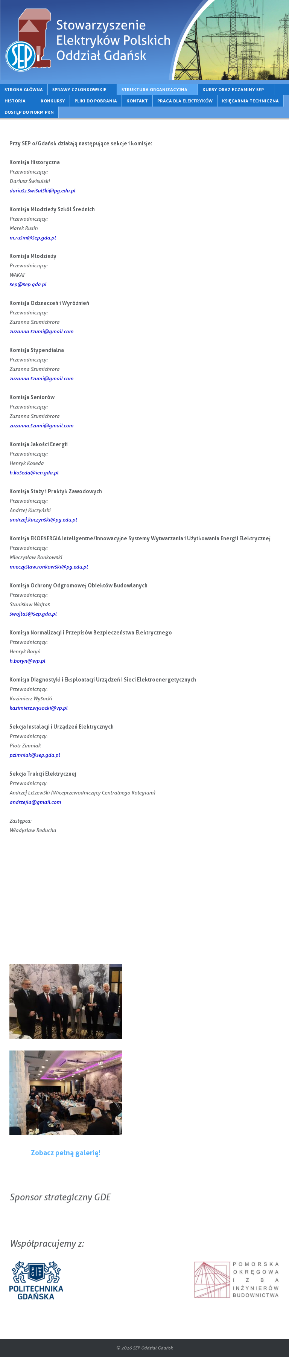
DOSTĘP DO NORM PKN (29, 112)
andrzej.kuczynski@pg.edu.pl (43, 519)
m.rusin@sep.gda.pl (32, 237)
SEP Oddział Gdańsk (153, 1348)
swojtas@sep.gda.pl (32, 613)
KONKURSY (53, 101)
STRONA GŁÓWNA (24, 89)
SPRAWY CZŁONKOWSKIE (79, 89)
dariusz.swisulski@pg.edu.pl (42, 190)
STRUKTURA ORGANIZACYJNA (154, 89)
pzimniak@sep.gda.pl (34, 755)
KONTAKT (137, 101)
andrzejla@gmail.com (35, 802)
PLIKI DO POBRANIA (96, 101)
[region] (144, 40)
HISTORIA (15, 101)
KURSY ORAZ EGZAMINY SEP (233, 89)
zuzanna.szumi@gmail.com (41, 331)
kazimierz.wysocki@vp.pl (38, 707)
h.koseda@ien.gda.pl (33, 472)
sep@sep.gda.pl (27, 284)
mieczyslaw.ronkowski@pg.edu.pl (48, 566)
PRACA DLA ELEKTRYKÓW (185, 101)
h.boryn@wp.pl (27, 660)
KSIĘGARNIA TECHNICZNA (250, 101)
